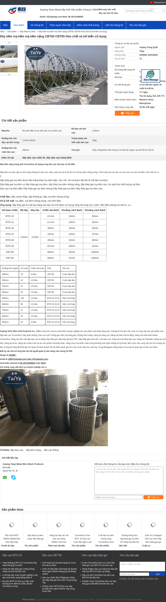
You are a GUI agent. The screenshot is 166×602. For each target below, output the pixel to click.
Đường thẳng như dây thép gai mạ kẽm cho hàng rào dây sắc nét (129, 539)
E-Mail (123, 578)
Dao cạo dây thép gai (94, 555)
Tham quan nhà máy (60, 25)
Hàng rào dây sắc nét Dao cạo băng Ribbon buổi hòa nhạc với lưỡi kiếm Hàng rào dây (58, 539)
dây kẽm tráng (33, 450)
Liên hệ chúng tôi (114, 25)
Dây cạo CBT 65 (52, 555)
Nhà (5, 25)
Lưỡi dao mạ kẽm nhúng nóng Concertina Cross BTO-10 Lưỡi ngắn (106, 539)
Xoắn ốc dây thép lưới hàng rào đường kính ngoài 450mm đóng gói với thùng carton (59, 571)
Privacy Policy (28, 599)
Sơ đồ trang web (136, 578)
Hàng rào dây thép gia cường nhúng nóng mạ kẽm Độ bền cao (18, 570)
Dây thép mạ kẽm (28, 31)
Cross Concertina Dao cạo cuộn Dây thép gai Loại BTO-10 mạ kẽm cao (98, 564)
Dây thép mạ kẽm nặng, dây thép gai (35, 537)
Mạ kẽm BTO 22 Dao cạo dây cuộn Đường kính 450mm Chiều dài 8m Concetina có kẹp (18, 583)
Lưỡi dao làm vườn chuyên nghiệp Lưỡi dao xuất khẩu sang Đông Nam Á (20, 576)
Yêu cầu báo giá (137, 25)
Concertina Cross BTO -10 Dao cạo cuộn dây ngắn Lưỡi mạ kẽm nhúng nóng (82, 539)
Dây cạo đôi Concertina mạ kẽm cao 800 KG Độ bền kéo (98, 576)
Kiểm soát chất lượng (88, 25)
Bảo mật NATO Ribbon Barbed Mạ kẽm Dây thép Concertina (11, 539)
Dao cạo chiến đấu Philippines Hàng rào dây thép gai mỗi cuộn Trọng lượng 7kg (59, 580)
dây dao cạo (16, 450)
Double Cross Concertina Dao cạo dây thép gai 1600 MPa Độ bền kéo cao (99, 582)
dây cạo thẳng (51, 450)
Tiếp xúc (129, 113)
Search (164, 11)
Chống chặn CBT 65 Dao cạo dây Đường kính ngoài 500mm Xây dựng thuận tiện (58, 588)
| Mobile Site (151, 578)
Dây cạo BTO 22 (12, 555)
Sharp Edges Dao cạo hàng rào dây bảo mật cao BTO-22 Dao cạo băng (100, 570)
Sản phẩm (19, 25)
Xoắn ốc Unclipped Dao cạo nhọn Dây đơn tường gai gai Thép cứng (153, 539)
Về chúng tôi (36, 25)
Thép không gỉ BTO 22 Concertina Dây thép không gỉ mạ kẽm (19, 564)
